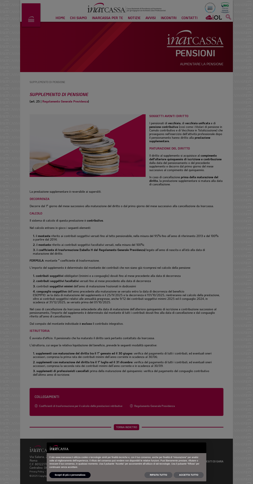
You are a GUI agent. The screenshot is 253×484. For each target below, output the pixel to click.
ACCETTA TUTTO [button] (188, 475)
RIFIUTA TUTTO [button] (158, 475)
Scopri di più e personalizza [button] (70, 475)
